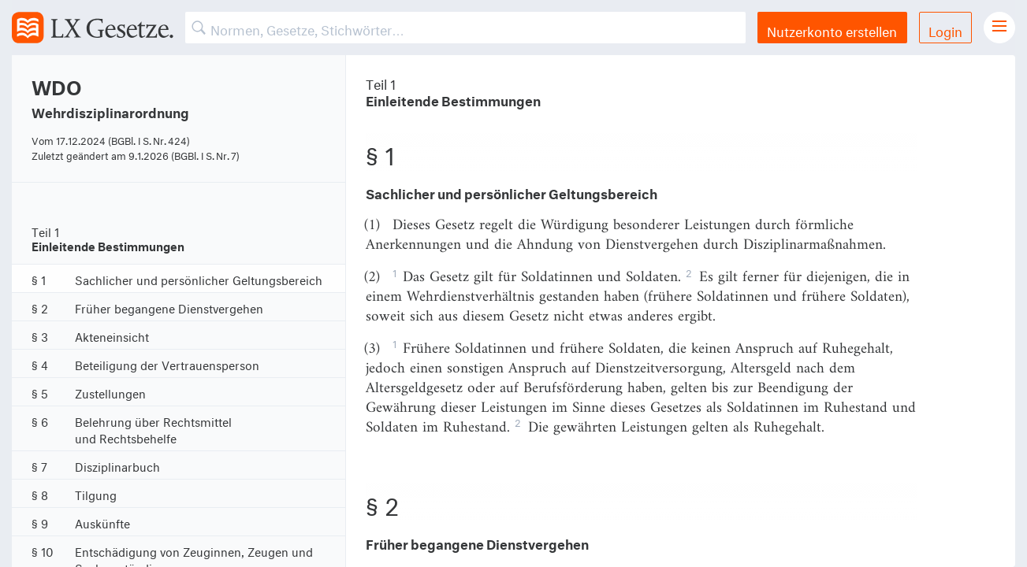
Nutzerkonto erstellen (832, 29)
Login (945, 29)
